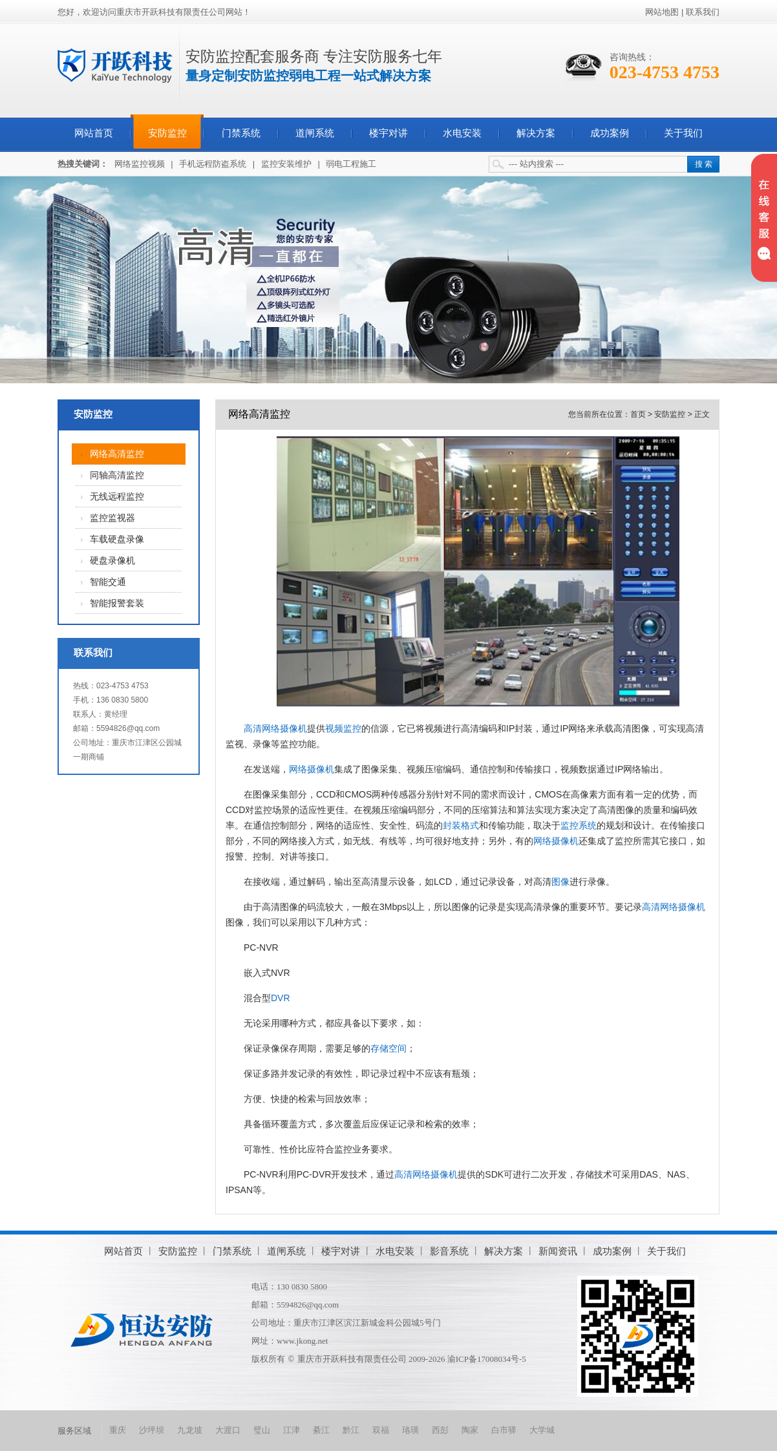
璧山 (261, 1430)
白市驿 (503, 1430)
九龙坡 (189, 1430)
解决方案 (535, 133)
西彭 (440, 1430)
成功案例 (609, 133)
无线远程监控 (117, 497)
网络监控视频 (139, 164)
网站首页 (93, 133)
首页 (638, 414)
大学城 (542, 1430)
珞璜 (410, 1430)
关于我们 (683, 133)
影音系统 (449, 1250)
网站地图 (662, 12)
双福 (380, 1430)
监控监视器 (112, 518)
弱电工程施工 (351, 164)
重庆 (117, 1430)
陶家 (470, 1430)
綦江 (321, 1430)
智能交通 (108, 582)
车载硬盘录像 (117, 539)
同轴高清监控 (117, 475)
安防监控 (167, 133)
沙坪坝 (151, 1430)
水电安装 (462, 133)
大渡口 (227, 1430)
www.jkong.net (302, 1341)
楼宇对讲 (388, 133)
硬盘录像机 (112, 561)
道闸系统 (314, 133)
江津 (291, 1430)
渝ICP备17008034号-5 (486, 1359)
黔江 (351, 1430)
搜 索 (703, 164)
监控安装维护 (286, 164)
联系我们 (702, 12)
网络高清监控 (117, 454)
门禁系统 (241, 133)
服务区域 (74, 1430)
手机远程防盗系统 (212, 164)
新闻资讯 (557, 1250)
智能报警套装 (117, 603)
